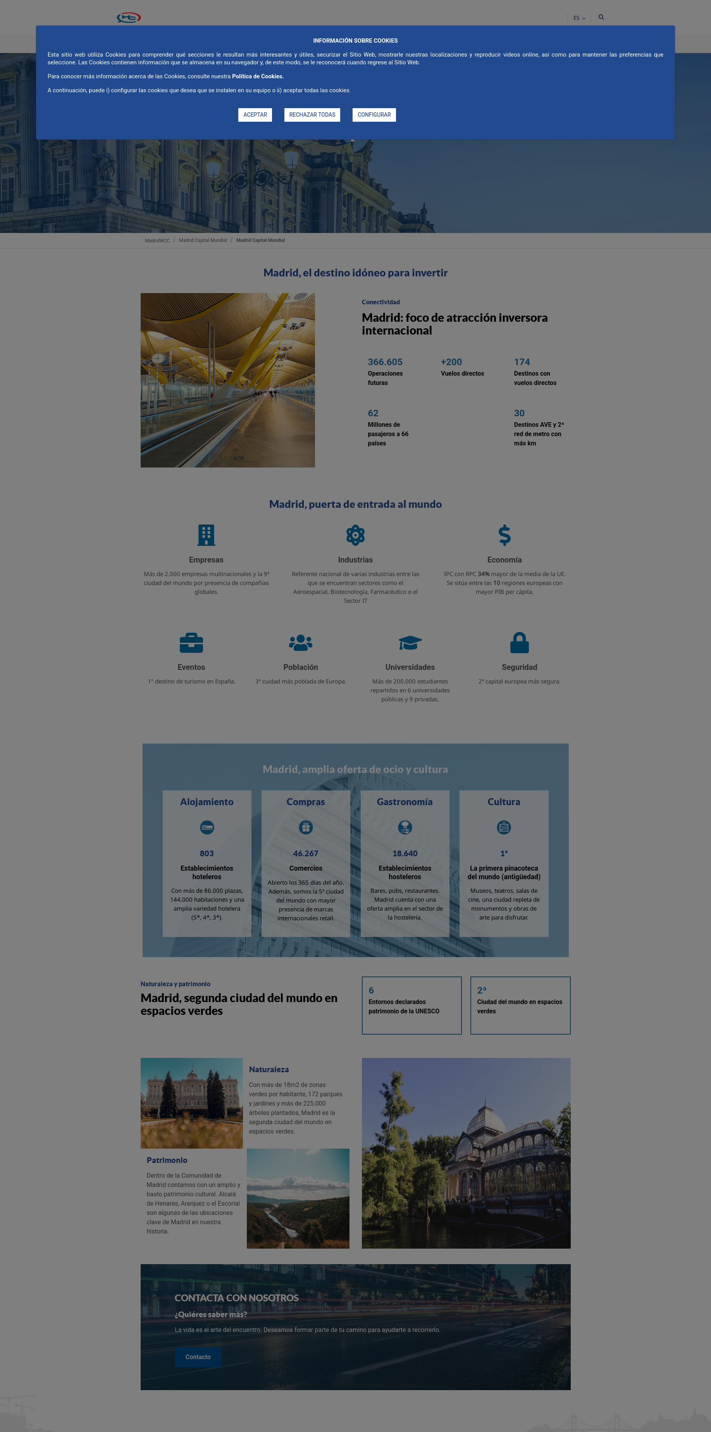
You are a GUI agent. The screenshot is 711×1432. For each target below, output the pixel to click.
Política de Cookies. (258, 76)
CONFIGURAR (374, 115)
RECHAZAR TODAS (312, 115)
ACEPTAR (255, 115)
